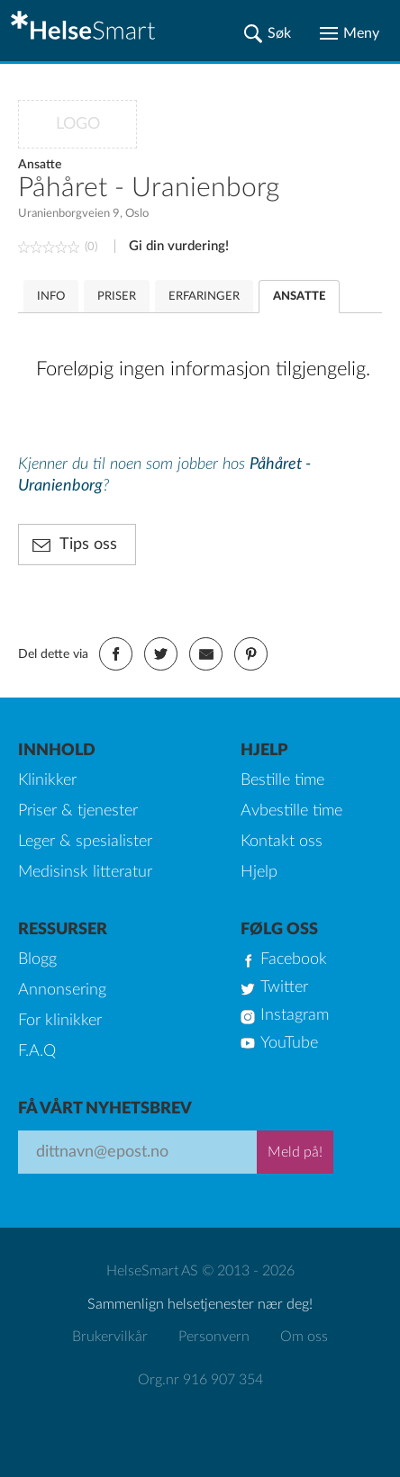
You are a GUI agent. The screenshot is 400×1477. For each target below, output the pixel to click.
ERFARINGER (204, 296)
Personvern (214, 1336)
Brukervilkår (110, 1336)
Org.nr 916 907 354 (200, 1380)
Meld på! (295, 1152)
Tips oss (88, 544)
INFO (51, 296)
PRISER (116, 296)
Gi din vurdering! (179, 246)
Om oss (304, 1336)
